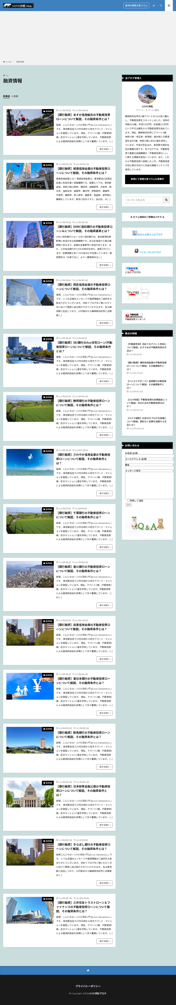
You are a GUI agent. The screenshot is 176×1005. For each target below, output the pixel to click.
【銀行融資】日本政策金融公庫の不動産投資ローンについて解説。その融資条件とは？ (83, 791)
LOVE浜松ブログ (97, 993)
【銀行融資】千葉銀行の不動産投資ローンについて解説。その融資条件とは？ (83, 515)
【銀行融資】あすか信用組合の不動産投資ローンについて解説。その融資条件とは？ (83, 117)
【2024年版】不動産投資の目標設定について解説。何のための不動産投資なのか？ (147, 403)
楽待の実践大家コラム (136, 5)
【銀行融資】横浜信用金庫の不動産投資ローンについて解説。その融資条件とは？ (147, 366)
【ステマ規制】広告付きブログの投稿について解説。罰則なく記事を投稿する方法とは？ (147, 421)
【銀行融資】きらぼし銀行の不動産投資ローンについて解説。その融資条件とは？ (83, 847)
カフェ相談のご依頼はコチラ (147, 217)
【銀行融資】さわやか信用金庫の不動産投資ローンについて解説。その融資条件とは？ (83, 459)
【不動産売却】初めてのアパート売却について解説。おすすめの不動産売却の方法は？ (147, 347)
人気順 (14, 96)
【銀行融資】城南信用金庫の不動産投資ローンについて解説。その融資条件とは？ (83, 171)
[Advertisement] (88, 36)
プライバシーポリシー (88, 986)
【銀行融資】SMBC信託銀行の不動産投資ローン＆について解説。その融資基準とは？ (84, 229)
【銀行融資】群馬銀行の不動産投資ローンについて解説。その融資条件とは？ (83, 735)
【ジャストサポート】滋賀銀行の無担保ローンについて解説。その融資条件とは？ (146, 384)
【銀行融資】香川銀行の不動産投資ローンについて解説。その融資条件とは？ (83, 569)
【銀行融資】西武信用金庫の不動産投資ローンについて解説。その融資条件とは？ (83, 287)
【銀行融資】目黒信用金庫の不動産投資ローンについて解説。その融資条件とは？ (83, 627)
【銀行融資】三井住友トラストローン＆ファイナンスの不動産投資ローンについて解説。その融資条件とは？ (83, 907)
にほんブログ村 (133, 272)
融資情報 (20, 62)
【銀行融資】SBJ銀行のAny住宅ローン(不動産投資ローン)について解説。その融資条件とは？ (84, 347)
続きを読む (104, 149)
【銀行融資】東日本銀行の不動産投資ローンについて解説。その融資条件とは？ (83, 681)
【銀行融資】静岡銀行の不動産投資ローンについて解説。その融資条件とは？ (83, 403)
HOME (9, 62)
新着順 (6, 96)
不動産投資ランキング (135, 319)
